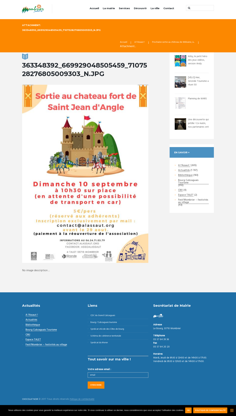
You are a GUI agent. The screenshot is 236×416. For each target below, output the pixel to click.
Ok (188, 410)
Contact (168, 8)
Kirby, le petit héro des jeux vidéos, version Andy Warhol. (197, 62)
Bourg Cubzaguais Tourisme (188, 182)
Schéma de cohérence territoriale (108, 340)
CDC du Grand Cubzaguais (105, 316)
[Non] (232, 410)
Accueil (94, 8)
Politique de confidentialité (211, 410)
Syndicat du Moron (101, 348)
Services (124, 8)
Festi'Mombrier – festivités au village (193, 201)
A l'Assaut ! (142, 43)
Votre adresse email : (99, 375)
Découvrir (140, 8)
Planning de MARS (195, 101)
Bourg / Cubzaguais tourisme (106, 324)
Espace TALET (186, 195)
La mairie (109, 8)
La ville (155, 8)
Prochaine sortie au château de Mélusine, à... (181, 43)
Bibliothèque (185, 176)
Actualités (184, 170)
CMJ (180, 190)
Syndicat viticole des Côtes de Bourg (110, 332)
